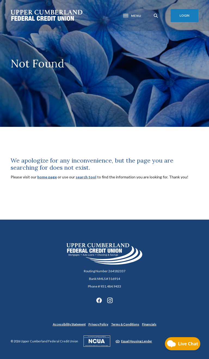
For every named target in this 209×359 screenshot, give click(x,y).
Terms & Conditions (125, 324)
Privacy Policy (98, 324)
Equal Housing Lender (136, 341)
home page (47, 177)
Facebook (99, 300)
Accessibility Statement (69, 324)
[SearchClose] (156, 15)
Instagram (110, 300)
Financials (149, 324)
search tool (86, 177)
